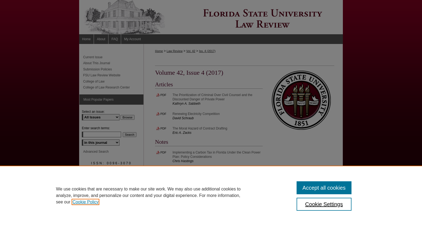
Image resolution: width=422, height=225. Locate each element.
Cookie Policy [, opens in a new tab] (85, 202)
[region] (211, 195)
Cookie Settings (324, 204)
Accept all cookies (324, 188)
